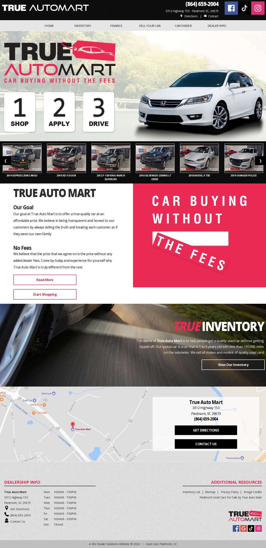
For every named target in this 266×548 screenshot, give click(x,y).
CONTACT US (205, 444)
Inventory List (191, 492)
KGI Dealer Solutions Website (110, 544)
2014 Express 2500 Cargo (22, 175)
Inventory (233, 326)
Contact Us (17, 521)
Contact (211, 16)
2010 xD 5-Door (66, 175)
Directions (189, 16)
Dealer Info (217, 26)
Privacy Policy (229, 492)
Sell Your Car (149, 26)
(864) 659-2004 (20, 515)
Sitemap (210, 492)
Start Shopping (45, 294)
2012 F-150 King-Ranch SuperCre (111, 177)
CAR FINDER (183, 26)
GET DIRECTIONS (206, 430)
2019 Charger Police (243, 175)
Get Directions (20, 509)
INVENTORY (82, 26)
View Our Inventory (233, 364)
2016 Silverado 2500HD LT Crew (155, 177)
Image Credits (253, 492)
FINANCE (116, 26)
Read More (44, 280)
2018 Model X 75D (199, 175)
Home (49, 26)
